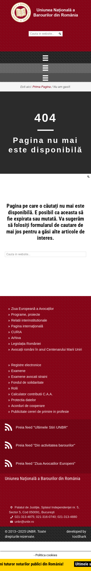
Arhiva (16, 338)
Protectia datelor (23, 400)
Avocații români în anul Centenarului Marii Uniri (46, 349)
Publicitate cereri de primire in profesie (40, 412)
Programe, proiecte (25, 314)
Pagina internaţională (27, 326)
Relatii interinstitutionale (29, 320)
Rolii (14, 388)
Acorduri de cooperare (28, 406)
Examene (18, 371)
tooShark (79, 536)
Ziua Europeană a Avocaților (32, 309)
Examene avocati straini (29, 377)
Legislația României (26, 344)
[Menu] (45, 58)
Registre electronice (26, 365)
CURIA (16, 332)
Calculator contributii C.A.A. (32, 394)
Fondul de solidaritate (27, 382)
